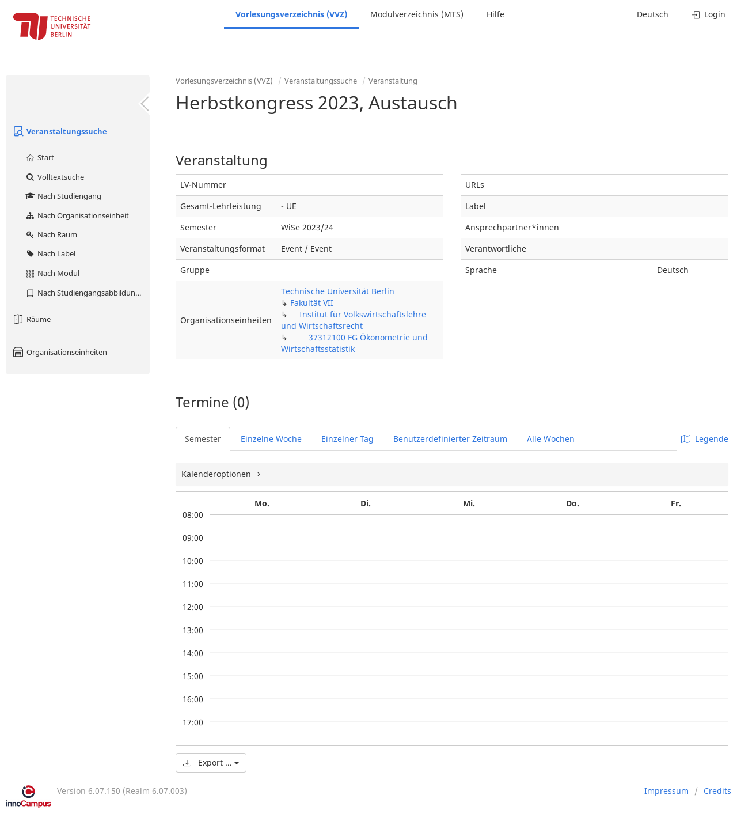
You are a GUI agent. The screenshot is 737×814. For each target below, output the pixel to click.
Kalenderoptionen (217, 473)
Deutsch (652, 14)
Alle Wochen (551, 438)
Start (39, 157)
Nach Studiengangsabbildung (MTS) (87, 292)
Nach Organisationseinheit (77, 215)
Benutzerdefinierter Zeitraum (450, 438)
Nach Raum (51, 234)
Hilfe (495, 14)
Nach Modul (52, 273)
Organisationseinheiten (59, 352)
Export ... (211, 762)
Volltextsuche (54, 177)
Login (708, 14)
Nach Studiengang (63, 196)
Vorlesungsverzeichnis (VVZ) (291, 14)
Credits (717, 790)
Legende (704, 438)
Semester (203, 438)
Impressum (666, 790)
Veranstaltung (392, 80)
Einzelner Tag (347, 438)
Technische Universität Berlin (337, 291)
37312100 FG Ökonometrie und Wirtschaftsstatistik (354, 343)
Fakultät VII (311, 302)
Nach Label (50, 253)
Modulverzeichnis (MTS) (417, 14)
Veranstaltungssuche (59, 131)
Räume (31, 319)
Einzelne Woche (271, 438)
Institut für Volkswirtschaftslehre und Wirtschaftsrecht (353, 320)
